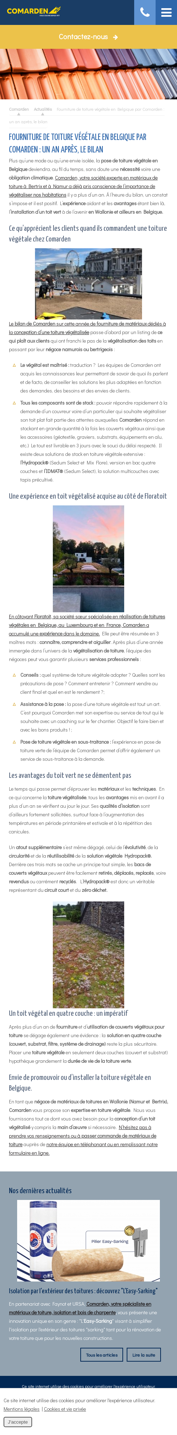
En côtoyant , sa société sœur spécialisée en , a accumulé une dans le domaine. (87, 571)
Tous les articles (101, 1355)
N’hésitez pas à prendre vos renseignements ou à (82, 1136)
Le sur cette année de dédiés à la (87, 292)
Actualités (43, 109)
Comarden (19, 109)
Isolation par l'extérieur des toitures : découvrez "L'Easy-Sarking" (83, 1291)
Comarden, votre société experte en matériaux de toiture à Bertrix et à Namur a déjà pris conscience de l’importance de (83, 186)
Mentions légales (22, 1408)
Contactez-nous (88, 36)
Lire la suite (143, 1355)
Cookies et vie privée (65, 1408)
